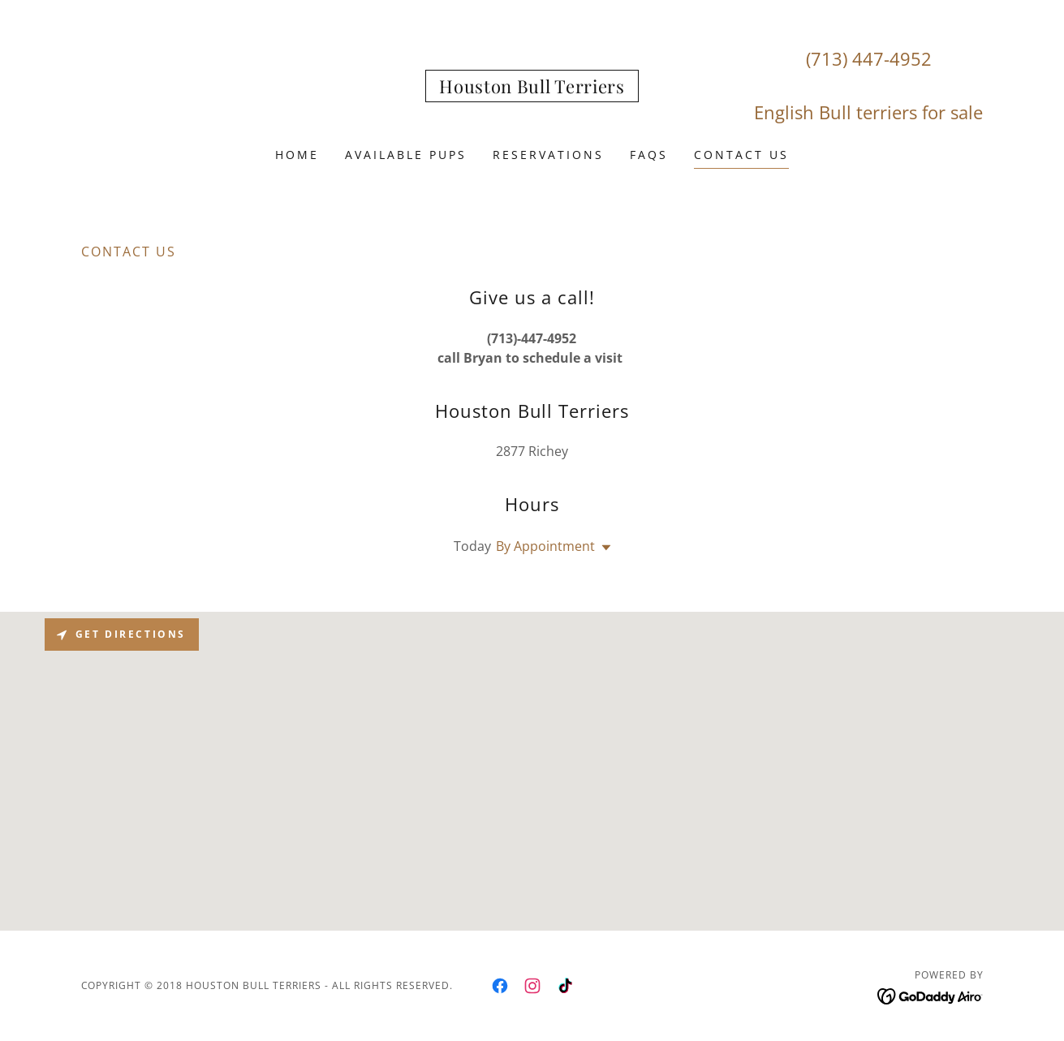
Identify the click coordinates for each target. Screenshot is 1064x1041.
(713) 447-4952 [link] (869, 58)
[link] (531, 88)
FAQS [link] (649, 154)
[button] (603, 547)
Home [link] (297, 154)
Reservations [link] (548, 154)
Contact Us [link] (741, 154)
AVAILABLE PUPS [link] (406, 154)
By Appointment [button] (545, 546)
